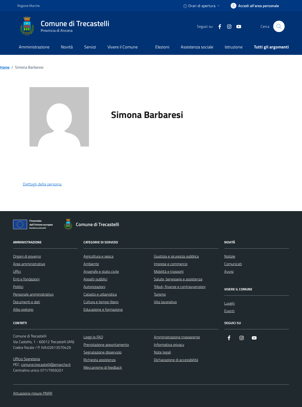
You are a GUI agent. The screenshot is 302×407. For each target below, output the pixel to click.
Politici (18, 286)
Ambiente (91, 264)
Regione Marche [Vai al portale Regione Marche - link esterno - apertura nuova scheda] (28, 5)
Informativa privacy (169, 344)
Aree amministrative (29, 264)
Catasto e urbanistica (100, 294)
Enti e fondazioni (26, 279)
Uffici (17, 271)
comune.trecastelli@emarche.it (46, 364)
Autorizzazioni (94, 286)
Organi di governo (27, 256)
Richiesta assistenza (99, 360)
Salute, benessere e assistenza (178, 279)
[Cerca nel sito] (279, 26)
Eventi (229, 311)
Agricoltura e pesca (98, 256)
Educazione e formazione (103, 309)
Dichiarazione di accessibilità (176, 360)
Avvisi (229, 271)
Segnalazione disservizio (102, 352)
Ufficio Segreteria (26, 359)
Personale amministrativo (33, 294)
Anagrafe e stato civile (101, 271)
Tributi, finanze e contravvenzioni (179, 286)
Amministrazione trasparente (177, 337)
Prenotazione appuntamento (106, 344)
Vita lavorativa (165, 302)
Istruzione (234, 47)
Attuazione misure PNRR (32, 393)
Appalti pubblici (95, 279)
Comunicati (233, 264)
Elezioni (162, 47)
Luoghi (229, 303)
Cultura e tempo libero (100, 302)
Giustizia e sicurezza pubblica (176, 256)
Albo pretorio (23, 309)
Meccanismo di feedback (102, 367)
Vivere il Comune (122, 47)
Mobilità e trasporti (169, 271)
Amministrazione (34, 47)
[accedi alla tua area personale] (255, 5)
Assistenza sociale (197, 47)
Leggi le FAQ (93, 337)
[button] (46, 184)
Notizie (229, 256)
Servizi (90, 47)
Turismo (160, 294)
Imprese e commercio (170, 264)
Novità (67, 47)
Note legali (162, 352)
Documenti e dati (26, 302)
